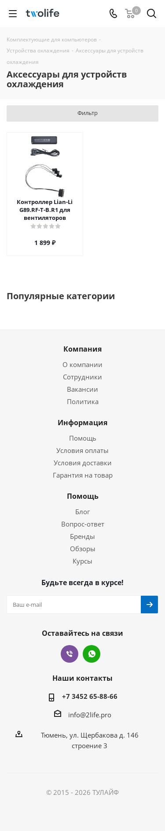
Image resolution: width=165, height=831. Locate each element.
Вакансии (82, 389)
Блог (82, 511)
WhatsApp (91, 654)
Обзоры (82, 548)
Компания (82, 349)
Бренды (82, 536)
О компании (82, 364)
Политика (83, 401)
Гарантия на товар (83, 475)
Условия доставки (83, 462)
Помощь (82, 438)
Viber (69, 654)
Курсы (82, 560)
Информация (82, 422)
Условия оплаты (82, 450)
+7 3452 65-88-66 (89, 696)
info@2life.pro (89, 714)
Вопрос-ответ (82, 523)
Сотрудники (82, 376)
